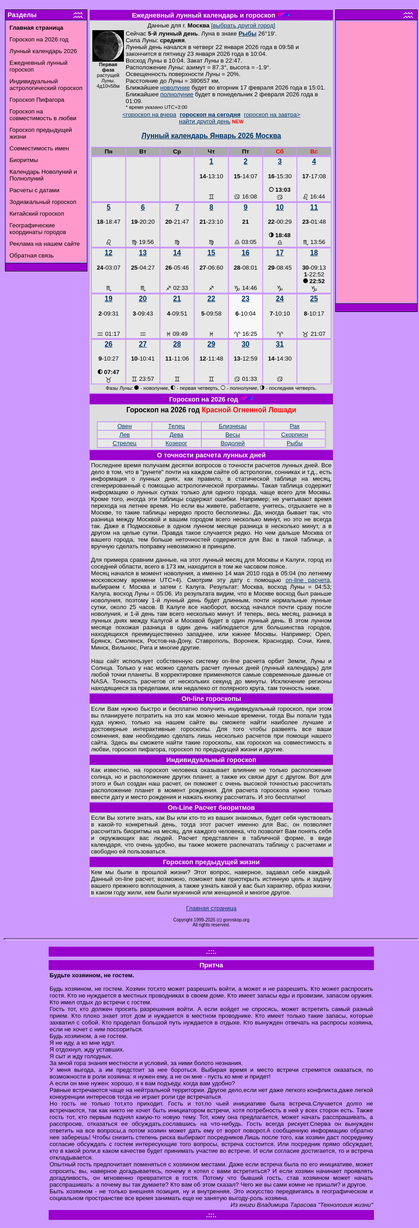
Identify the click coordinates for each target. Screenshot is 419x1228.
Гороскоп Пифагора (36, 99)
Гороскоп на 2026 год (38, 39)
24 (279, 298)
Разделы (22, 14)
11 (314, 207)
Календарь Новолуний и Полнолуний (43, 175)
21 (177, 298)
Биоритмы (23, 160)
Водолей (233, 443)
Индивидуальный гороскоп (211, 759)
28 (177, 344)
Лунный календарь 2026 (43, 51)
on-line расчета (308, 580)
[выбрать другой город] (243, 25)
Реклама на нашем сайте (44, 243)
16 (245, 253)
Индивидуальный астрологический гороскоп (45, 84)
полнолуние (176, 94)
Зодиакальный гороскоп (42, 202)
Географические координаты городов (37, 228)
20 (142, 298)
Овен (124, 426)
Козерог (176, 443)
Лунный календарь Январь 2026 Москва (211, 136)
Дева (176, 434)
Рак (295, 426)
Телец (176, 426)
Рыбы (247, 33)
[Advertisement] (377, 164)
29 (211, 344)
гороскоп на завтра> (272, 114)
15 (211, 253)
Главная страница (211, 908)
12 (108, 253)
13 (142, 253)
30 (245, 344)
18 (314, 253)
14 (177, 253)
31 (279, 344)
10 (279, 207)
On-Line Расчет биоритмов (211, 807)
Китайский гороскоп (36, 213)
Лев (124, 434)
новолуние (175, 87)
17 (279, 253)
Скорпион (294, 434)
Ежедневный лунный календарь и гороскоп (203, 15)
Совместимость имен (39, 148)
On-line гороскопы (211, 698)
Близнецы (233, 426)
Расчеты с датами (34, 190)
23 (245, 298)
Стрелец (125, 443)
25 (314, 298)
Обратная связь (31, 255)
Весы (232, 434)
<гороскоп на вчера (150, 114)
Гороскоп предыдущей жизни (211, 862)
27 (142, 344)
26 (108, 344)
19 (108, 298)
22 (211, 298)
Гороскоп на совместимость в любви (43, 115)
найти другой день (204, 121)
